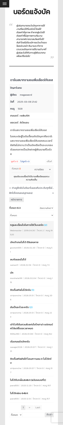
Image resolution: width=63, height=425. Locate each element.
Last (37, 407)
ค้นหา (50, 414)
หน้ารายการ (16, 199)
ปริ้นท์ (49, 161)
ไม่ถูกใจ (25, 161)
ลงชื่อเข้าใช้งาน (28, 176)
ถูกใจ (14, 161)
